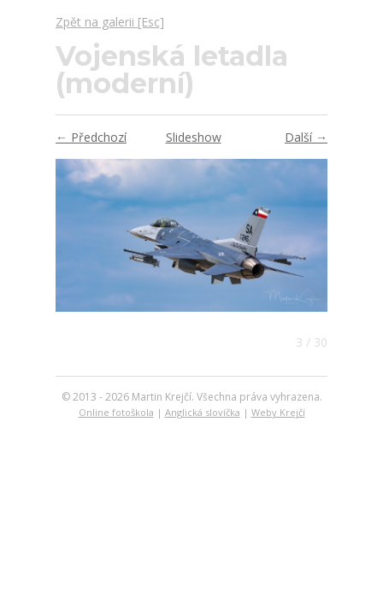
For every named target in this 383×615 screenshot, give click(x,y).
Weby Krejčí (278, 412)
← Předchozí (91, 137)
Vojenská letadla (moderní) (172, 69)
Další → (306, 137)
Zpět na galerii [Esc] (110, 22)
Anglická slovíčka (202, 412)
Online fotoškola (116, 412)
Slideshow (193, 137)
